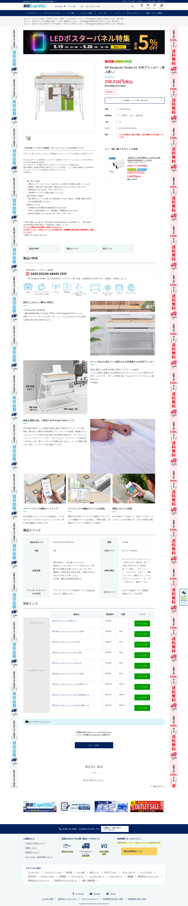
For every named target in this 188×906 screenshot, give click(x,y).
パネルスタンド (116, 876)
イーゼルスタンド (96, 876)
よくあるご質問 (151, 1)
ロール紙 (70, 13)
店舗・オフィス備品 (154, 13)
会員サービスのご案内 (129, 1)
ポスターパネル (47, 876)
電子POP (32, 876)
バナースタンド (77, 876)
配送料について (32, 852)
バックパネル (146, 872)
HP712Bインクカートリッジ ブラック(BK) (68, 631)
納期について (31, 848)
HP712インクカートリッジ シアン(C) (66, 642)
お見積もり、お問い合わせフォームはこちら (112, 829)
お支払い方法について (35, 843)
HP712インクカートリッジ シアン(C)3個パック (70, 684)
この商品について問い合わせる (134, 100)
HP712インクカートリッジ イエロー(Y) (66, 663)
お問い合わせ (161, 1)
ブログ (70, 6)
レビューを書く (94, 745)
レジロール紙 (86, 13)
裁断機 (130, 876)
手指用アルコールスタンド (65, 880)
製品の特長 (34, 249)
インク (117, 13)
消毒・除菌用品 (88, 880)
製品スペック (72, 249)
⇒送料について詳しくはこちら (35, 235)
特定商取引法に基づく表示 (113, 899)
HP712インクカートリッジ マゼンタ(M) (67, 652)
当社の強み (58, 6)
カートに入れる (142, 623)
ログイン (98, 735)
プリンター (102, 13)
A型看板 (62, 876)
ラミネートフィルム (52, 13)
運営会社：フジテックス (67, 899)
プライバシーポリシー (89, 899)
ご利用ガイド (140, 1)
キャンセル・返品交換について (39, 857)
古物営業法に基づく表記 (137, 899)
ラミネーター (31, 13)
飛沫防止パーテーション (148, 876)
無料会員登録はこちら (133, 851)
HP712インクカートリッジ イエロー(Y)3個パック (70, 705)
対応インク (107, 249)
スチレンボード (132, 13)
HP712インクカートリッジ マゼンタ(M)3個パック (70, 695)
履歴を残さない (159, 786)
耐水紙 (69, 872)
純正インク (94, 872)
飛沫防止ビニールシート (38, 880)
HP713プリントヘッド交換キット (64, 621)
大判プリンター (110, 872)
